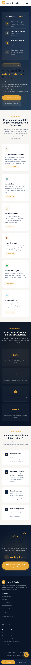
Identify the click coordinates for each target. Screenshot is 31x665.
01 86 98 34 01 (15, 557)
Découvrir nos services (12, 104)
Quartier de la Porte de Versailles (10, 641)
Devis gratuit (22, 662)
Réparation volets (6, 596)
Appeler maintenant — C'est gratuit (15, 565)
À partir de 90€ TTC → (12, 167)
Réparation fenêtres (7, 605)
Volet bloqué (5, 599)
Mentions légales (11, 655)
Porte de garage (6, 608)
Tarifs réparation (6, 602)
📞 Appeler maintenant (12, 98)
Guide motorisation (7, 619)
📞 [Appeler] (26, 654)
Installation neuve (6, 622)
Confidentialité (20, 655)
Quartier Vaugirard (7, 636)
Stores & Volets (10, 2)
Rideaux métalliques (7, 625)
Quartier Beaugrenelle (7, 638)
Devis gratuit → (10, 197)
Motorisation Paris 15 (7, 616)
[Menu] (27, 2)
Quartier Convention (7, 633)
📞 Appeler (8, 662)
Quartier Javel (5, 644)
